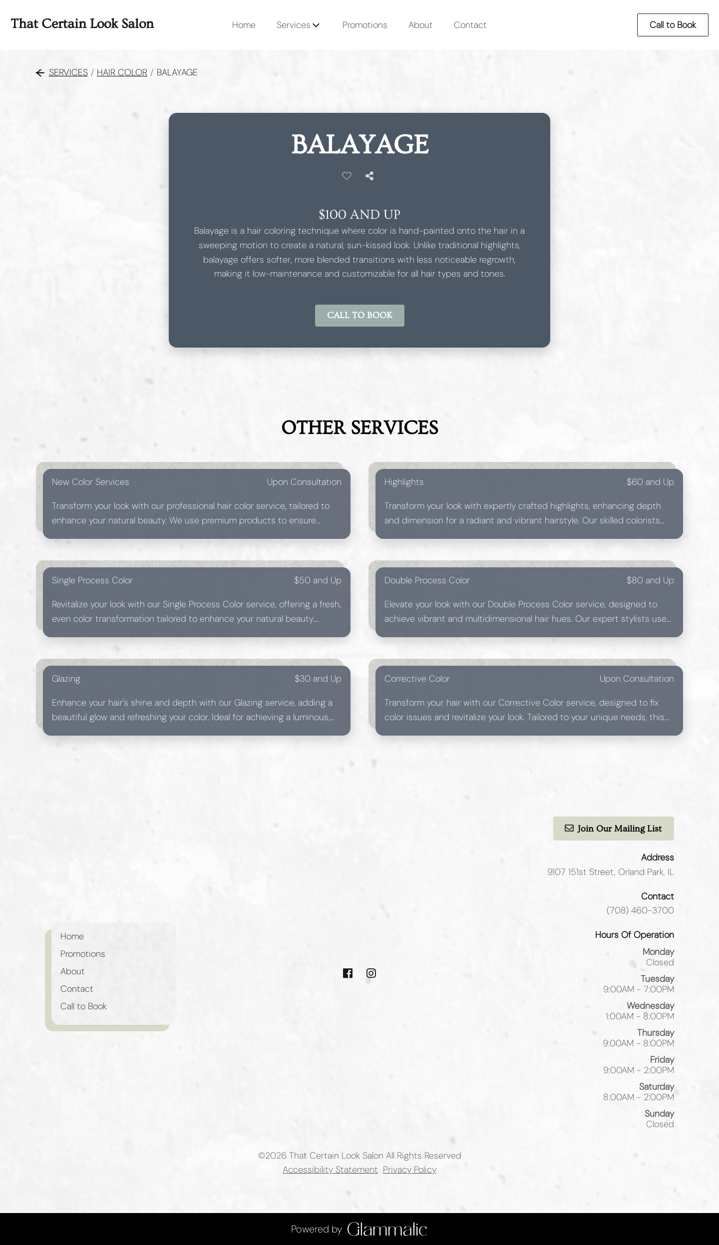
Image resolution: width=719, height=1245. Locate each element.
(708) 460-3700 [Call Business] (640, 910)
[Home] (244, 25)
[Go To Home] (82, 24)
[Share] (371, 176)
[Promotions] (365, 25)
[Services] (294, 24)
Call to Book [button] (359, 315)
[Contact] (470, 25)
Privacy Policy (409, 1170)
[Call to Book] (83, 1006)
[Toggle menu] (316, 24)
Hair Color (122, 72)
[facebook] (348, 974)
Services (62, 72)
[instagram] (371, 974)
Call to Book (673, 25)
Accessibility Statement (330, 1170)
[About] (420, 25)
